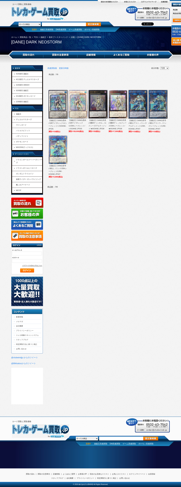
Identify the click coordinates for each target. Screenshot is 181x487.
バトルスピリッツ (23, 130)
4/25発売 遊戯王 (22, 74)
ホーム (14, 37)
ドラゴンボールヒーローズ (26, 168)
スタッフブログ (22, 340)
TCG (36, 37)
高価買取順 (52, 68)
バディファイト (22, 136)
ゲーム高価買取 (75, 29)
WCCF (18, 190)
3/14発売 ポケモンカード (26, 96)
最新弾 (17, 68)
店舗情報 (56, 474)
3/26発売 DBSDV (23, 85)
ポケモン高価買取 (92, 29)
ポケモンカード (22, 142)
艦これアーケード (23, 185)
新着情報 (19, 317)
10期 (73, 37)
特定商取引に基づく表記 (106, 478)
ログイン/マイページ (137, 474)
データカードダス (22, 154)
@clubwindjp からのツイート (24, 357)
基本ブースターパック (58, 37)
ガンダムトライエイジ (24, 174)
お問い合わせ (21, 349)
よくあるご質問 (69, 474)
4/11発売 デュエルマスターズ (27, 79)
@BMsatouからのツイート (23, 363)
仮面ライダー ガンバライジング (28, 179)
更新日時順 (64, 68)
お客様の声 (82, 474)
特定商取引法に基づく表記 (26, 344)
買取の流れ (30, 474)
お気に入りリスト (119, 474)
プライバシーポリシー (24, 331)
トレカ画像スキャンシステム (27, 335)
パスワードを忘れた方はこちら (32, 265)
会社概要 (19, 326)
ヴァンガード (21, 125)
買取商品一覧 (25, 37)
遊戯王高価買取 (46, 29)
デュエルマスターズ (24, 119)
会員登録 (151, 474)
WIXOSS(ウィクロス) (24, 147)
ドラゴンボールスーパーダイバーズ (29, 161)
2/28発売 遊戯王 (22, 102)
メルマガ (19, 321)
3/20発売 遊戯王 (22, 90)
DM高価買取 (61, 29)
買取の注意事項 (44, 474)
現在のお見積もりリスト (99, 474)
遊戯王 (43, 37)
